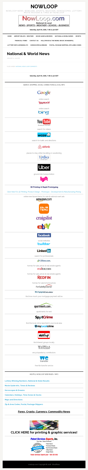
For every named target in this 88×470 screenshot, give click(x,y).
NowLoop (44, 6)
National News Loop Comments (26, 66)
